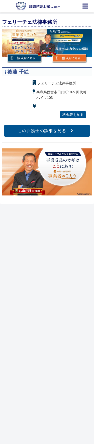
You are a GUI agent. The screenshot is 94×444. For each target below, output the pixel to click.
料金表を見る (72, 115)
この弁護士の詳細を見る (42, 131)
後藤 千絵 (18, 72)
